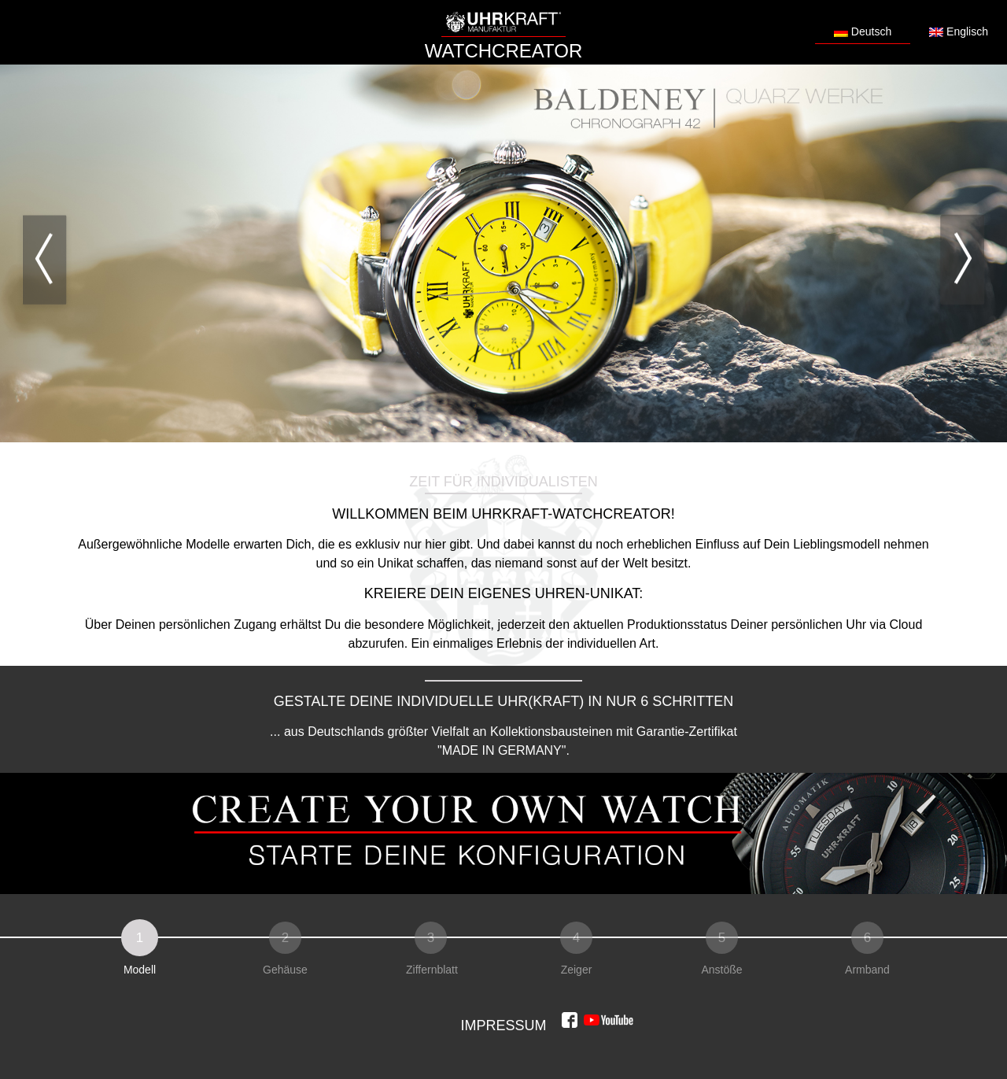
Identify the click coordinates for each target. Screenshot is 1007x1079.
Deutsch (862, 31)
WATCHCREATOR (503, 50)
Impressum (503, 1025)
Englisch (958, 31)
